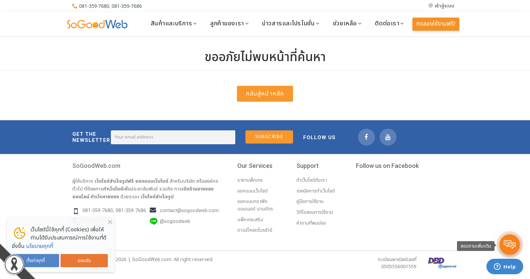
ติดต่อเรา (387, 23)
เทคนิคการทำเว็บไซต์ (315, 191)
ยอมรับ (84, 260)
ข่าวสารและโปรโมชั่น (288, 23)
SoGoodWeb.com (96, 165)
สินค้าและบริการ (171, 23)
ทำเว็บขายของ (105, 196)
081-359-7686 (127, 6)
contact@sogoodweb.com (189, 210)
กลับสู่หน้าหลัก (265, 93)
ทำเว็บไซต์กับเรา (311, 180)
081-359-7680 (94, 6)
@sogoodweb (175, 221)
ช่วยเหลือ (345, 23)
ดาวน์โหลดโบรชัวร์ (254, 230)
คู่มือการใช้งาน (309, 201)
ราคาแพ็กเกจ (250, 180)
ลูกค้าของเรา (227, 23)
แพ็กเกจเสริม (250, 220)
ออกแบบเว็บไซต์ (151, 181)
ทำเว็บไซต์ (113, 189)
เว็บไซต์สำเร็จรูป (157, 196)
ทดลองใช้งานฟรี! (435, 24)
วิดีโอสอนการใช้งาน (314, 212)
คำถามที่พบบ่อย (311, 223)
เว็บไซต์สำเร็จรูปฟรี (114, 181)
